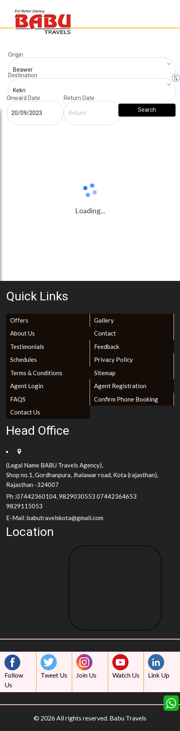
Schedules (23, 359)
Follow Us (14, 671)
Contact (105, 333)
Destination (22, 75)
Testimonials (27, 346)
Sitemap (105, 372)
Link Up (158, 666)
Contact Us (25, 412)
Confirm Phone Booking (126, 399)
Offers (19, 320)
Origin (15, 54)
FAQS (18, 399)
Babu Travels (127, 718)
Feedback (106, 346)
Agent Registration (120, 385)
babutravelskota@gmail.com (65, 517)
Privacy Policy (113, 359)
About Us (22, 333)
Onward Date (23, 98)
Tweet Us (54, 666)
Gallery (104, 320)
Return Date (79, 98)
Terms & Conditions (36, 372)
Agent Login (26, 385)
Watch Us (125, 666)
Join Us (86, 666)
